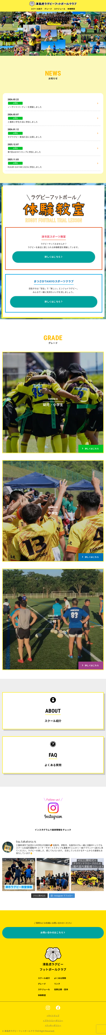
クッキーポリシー (53, 1025)
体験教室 (71, 9)
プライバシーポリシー (53, 1020)
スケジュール (59, 9)
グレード (48, 9)
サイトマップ (53, 1016)
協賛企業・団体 (61, 989)
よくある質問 (60, 978)
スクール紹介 (36, 9)
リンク (57, 984)
